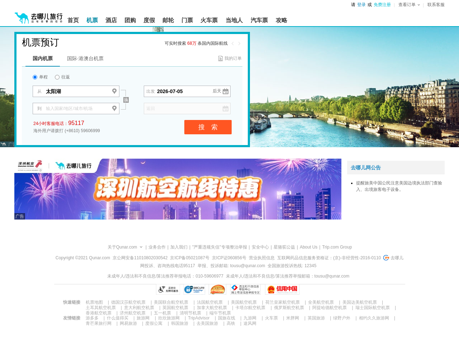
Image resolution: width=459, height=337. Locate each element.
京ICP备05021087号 (189, 257)
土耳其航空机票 (101, 307)
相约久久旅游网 (374, 318)
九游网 (249, 318)
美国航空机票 (244, 302)
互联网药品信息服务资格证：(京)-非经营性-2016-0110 (329, 257)
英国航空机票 (175, 307)
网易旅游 (128, 323)
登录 (361, 4)
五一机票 (162, 313)
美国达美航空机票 (359, 302)
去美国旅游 (207, 323)
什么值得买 (117, 318)
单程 (40, 77)
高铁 (231, 323)
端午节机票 (220, 313)
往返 (62, 77)
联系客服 (436, 4)
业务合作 (157, 247)
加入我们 (179, 247)
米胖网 (292, 318)
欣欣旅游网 (169, 318)
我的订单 (233, 58)
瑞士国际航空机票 (372, 307)
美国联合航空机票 (171, 302)
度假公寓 (153, 323)
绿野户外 (341, 318)
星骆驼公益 (284, 247)
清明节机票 (190, 313)
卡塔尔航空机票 (250, 307)
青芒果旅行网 (99, 323)
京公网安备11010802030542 (140, 257)
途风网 (249, 323)
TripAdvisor (198, 318)
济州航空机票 (133, 313)
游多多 (92, 318)
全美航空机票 (321, 302)
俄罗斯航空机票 (289, 307)
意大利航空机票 (139, 307)
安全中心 (260, 247)
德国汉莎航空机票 (128, 302)
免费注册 (382, 4)
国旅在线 (226, 318)
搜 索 (208, 127)
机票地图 (94, 302)
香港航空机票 (99, 313)
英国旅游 (316, 318)
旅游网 (143, 318)
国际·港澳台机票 (85, 58)
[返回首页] (38, 15)
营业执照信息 (262, 257)
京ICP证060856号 (229, 257)
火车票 (271, 318)
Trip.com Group (337, 247)
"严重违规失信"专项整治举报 (219, 247)
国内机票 (43, 58)
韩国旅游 (179, 323)
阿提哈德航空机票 (329, 307)
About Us (308, 247)
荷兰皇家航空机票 (282, 302)
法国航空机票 (210, 302)
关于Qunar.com (122, 247)
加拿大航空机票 (212, 307)
